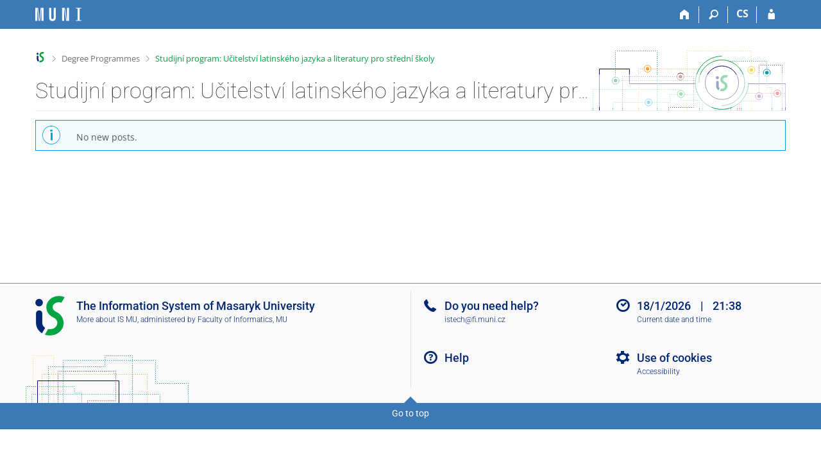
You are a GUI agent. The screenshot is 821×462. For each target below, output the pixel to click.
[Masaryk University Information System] (58, 14)
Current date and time (674, 319)
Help (456, 357)
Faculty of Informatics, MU (242, 319)
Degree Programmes (101, 58)
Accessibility (658, 371)
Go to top (410, 413)
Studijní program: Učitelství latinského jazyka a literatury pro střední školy (295, 58)
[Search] (713, 14)
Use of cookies (674, 357)
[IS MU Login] (771, 14)
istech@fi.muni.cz (474, 319)
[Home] (684, 14)
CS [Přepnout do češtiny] (742, 13)
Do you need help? (491, 305)
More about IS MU (106, 319)
